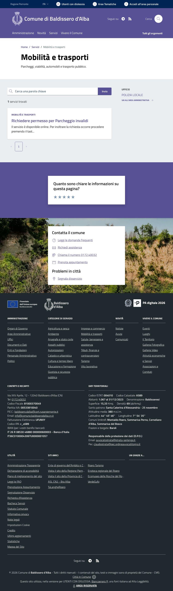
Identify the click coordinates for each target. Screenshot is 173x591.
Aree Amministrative (19, 334)
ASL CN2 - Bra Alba (59, 482)
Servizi (35, 47)
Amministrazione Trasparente (23, 465)
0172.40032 (19, 399)
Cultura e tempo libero (60, 361)
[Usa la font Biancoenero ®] (70, 4)
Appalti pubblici (56, 345)
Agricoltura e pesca (58, 328)
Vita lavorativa (89, 366)
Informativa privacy (18, 514)
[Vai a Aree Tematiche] (104, 4)
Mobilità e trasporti (23, 114)
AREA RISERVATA (84, 586)
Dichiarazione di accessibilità (23, 471)
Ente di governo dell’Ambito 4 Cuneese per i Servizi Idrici (79, 465)
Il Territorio (148, 339)
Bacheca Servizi (16, 503)
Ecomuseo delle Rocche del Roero (107, 476)
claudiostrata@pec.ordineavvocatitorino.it (117, 444)
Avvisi (119, 334)
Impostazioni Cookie (18, 525)
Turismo (85, 361)
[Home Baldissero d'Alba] (51, 19)
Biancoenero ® (100, 581)
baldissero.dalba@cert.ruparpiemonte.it (36, 412)
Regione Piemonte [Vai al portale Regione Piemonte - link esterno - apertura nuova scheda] (19, 4)
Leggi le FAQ (14, 482)
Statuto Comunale (17, 509)
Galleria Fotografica (153, 345)
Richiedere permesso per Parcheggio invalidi (49, 121)
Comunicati (122, 339)
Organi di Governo (17, 328)
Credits (11, 530)
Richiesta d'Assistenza (19, 498)
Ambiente (53, 334)
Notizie (119, 328)
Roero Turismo (96, 465)
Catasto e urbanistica (60, 356)
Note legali (13, 519)
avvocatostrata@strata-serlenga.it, (116, 440)
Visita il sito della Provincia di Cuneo (68, 476)
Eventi (146, 328)
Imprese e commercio (93, 328)
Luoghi (146, 334)
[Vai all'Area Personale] (141, 4)
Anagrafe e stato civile (60, 339)
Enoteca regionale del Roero (103, 471)
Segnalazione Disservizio (21, 492)
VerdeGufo (93, 482)
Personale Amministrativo (21, 356)
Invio (104, 91)
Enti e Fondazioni (17, 350)
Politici (11, 361)
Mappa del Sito (15, 547)
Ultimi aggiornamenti (19, 536)
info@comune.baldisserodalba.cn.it (34, 416)
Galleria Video (150, 350)
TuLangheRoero (56, 487)
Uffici (10, 339)
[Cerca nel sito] (158, 19)
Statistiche (13, 541)
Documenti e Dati (17, 345)
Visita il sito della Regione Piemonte (68, 471)
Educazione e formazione (62, 366)
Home (24, 47)
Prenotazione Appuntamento (23, 487)
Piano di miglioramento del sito (24, 476)
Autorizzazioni (56, 350)
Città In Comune (82, 577)
